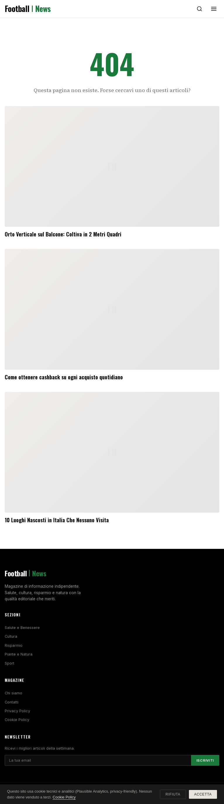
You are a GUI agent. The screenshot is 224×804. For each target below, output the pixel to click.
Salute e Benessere (22, 627)
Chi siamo (13, 693)
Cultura (11, 636)
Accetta (203, 794)
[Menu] (213, 8)
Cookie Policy (17, 719)
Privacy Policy (17, 711)
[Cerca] (199, 9)
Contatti (11, 702)
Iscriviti (205, 760)
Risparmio (14, 645)
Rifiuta (173, 794)
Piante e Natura (18, 654)
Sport (9, 663)
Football (28, 9)
